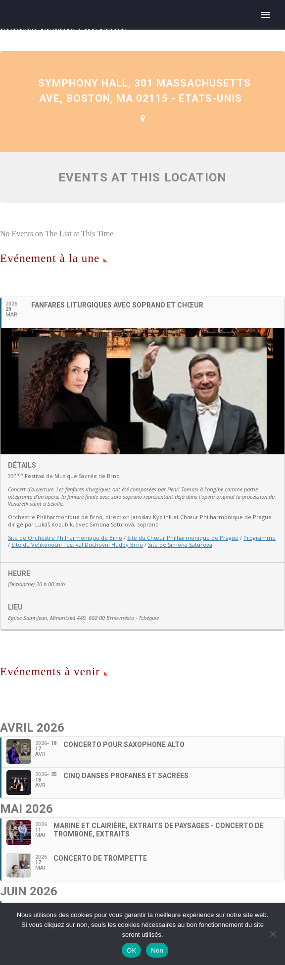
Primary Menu (265, 15)
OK (131, 950)
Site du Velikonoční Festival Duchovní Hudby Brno (77, 544)
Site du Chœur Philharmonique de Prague (182, 537)
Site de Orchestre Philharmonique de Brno (65, 537)
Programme (259, 537)
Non (157, 950)
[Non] (273, 934)
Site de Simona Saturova (180, 544)
